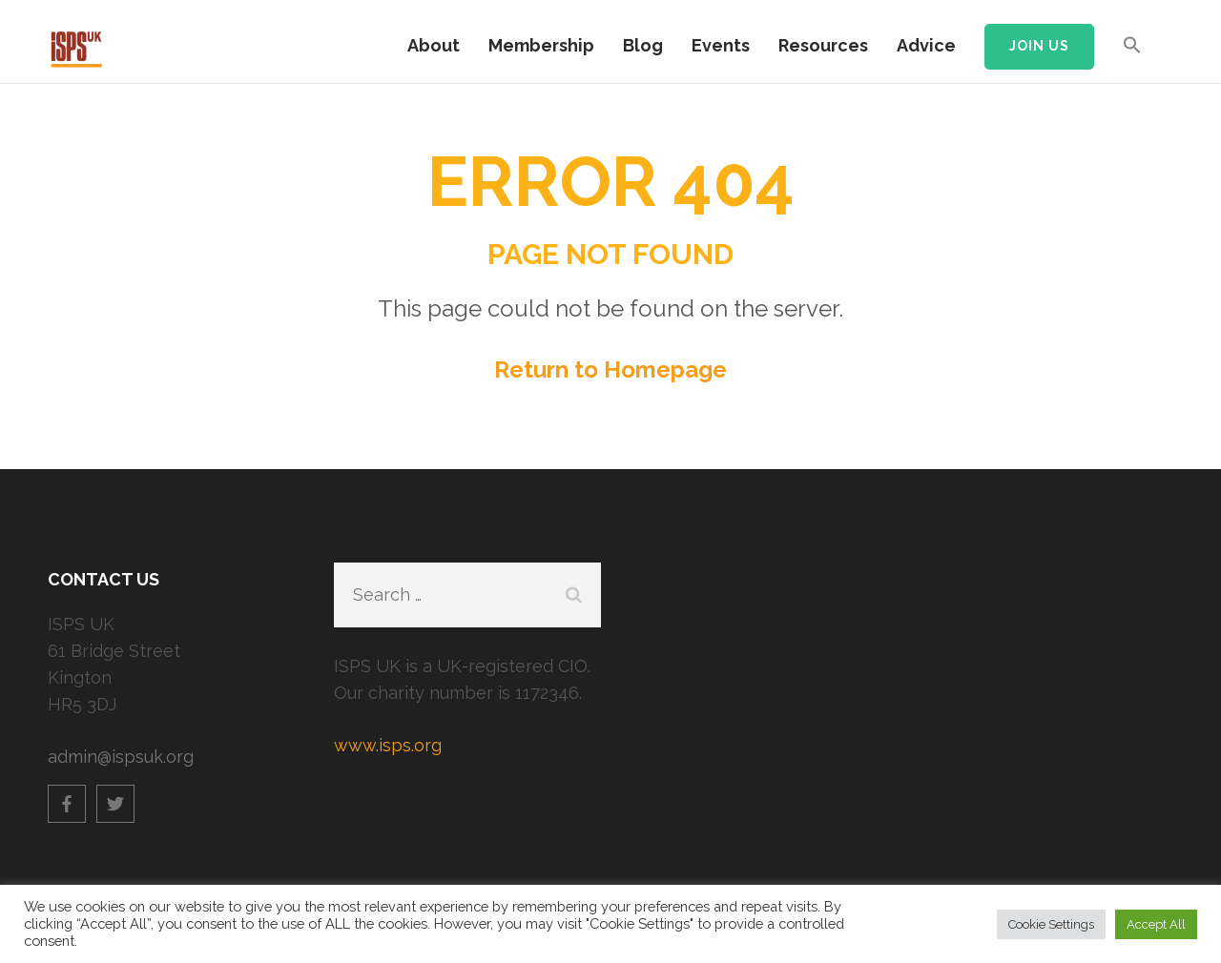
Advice (926, 45)
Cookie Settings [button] (1051, 924)
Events (721, 45)
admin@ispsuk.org (121, 757)
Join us (1039, 45)
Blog (643, 45)
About (433, 45)
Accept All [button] (1156, 924)
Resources (823, 45)
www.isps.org (388, 745)
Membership (541, 45)
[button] (1132, 54)
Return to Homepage (610, 369)
